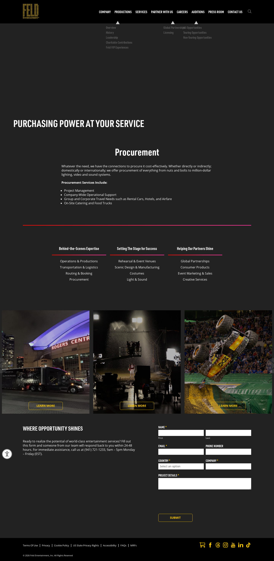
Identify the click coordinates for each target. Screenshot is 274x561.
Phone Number (214, 446)
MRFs (133, 545)
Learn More (50, 407)
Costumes (137, 273)
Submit (175, 518)
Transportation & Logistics (79, 267)
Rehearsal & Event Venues (137, 261)
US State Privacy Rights (86, 545)
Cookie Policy (61, 545)
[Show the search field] (249, 12)
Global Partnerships (195, 261)
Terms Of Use (30, 545)
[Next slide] (265, 365)
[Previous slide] (9, 365)
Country (164, 461)
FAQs (123, 545)
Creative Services (195, 279)
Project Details (168, 475)
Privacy (46, 545)
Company (212, 461)
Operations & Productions (79, 261)
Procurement (79, 279)
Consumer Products (195, 267)
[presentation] (187, 500)
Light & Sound (137, 279)
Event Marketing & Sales (195, 273)
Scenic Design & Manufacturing (137, 267)
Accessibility (109, 545)
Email (162, 446)
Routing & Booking (79, 273)
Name (162, 427)
